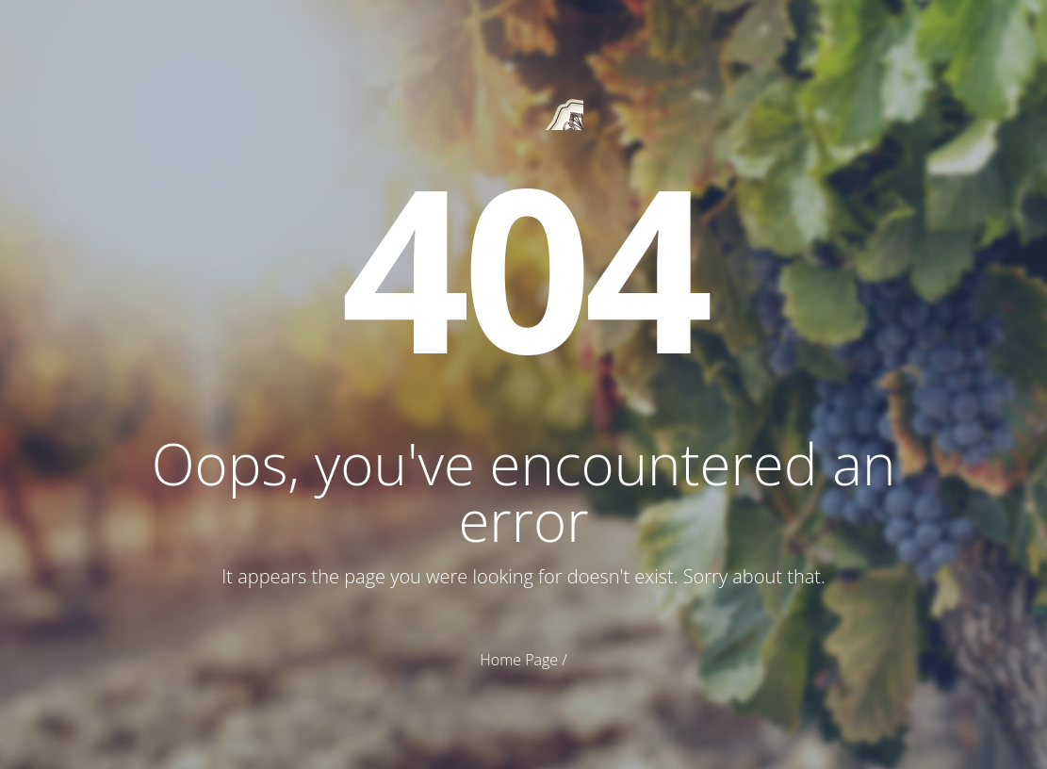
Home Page (519, 659)
